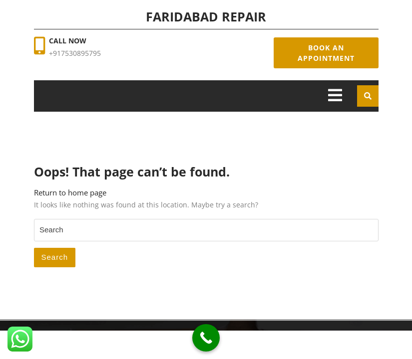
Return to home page (70, 192)
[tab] (335, 96)
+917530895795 (75, 53)
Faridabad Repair (206, 16)
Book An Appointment (326, 53)
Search (54, 257)
